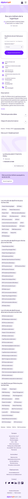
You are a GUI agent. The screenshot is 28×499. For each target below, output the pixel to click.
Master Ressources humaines (9, 418)
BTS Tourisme (5, 408)
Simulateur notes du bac (14, 465)
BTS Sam (4, 216)
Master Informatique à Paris (8, 279)
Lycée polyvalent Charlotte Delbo (14, 21)
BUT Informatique (6, 422)
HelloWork (9, 492)
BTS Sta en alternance (7, 362)
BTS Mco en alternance (7, 322)
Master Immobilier (6, 402)
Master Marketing (17, 405)
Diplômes (9, 427)
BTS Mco (4, 209)
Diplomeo (3, 427)
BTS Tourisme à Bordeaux (8, 262)
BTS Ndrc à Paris (6, 305)
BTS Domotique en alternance (9, 355)
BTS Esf (17, 219)
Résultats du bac (14, 463)
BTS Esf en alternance (7, 316)
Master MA (13, 232)
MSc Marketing (5, 405)
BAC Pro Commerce (17, 408)
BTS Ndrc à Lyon (6, 289)
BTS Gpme (4, 232)
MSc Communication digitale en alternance (12, 372)
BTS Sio (23, 216)
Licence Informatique (7, 415)
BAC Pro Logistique (21, 427)
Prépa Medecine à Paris (7, 246)
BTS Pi (21, 222)
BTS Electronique (15, 412)
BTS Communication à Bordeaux (10, 282)
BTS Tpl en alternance (7, 368)
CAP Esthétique (6, 395)
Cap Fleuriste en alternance (8, 339)
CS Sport (4, 389)
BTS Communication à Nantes (9, 292)
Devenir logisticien (7, 181)
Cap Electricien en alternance (9, 352)
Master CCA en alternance (8, 332)
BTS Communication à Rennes (9, 302)
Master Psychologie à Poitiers (9, 295)
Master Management (18, 392)
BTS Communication (7, 219)
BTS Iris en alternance (7, 365)
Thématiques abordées (14, 114)
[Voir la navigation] (25, 2)
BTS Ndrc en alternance (7, 335)
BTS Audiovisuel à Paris (7, 256)
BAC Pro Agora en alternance (9, 359)
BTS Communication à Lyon (8, 286)
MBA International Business (18, 213)
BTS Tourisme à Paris (20, 266)
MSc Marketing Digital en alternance (10, 345)
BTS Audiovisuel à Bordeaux (9, 272)
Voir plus (3, 108)
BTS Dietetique (5, 236)
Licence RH (5, 412)
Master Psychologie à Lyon (8, 253)
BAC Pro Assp (5, 229)
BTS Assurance (18, 402)
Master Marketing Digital (8, 206)
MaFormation (17, 492)
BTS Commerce (18, 422)
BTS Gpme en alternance (8, 349)
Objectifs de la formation (14, 121)
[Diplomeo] (6, 2)
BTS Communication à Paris (8, 299)
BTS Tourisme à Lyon (7, 266)
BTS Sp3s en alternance (8, 329)
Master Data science (15, 209)
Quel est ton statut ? (9, 43)
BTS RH (17, 399)
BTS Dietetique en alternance (9, 319)
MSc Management (17, 395)
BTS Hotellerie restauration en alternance (12, 378)
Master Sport (13, 389)
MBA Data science (16, 229)
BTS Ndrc (19, 206)
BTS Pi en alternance (7, 326)
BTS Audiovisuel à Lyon (7, 276)
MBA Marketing (6, 392)
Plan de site (14, 449)
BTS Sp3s (22, 226)
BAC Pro (14, 427)
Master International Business (9, 226)
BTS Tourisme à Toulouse (8, 269)
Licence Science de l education (9, 222)
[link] (10, 497)
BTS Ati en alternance (7, 375)
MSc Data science (14, 216)
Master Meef (5, 213)
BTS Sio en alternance (7, 342)
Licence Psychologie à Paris (8, 249)
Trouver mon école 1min (14, 52)
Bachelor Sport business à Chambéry (11, 259)
